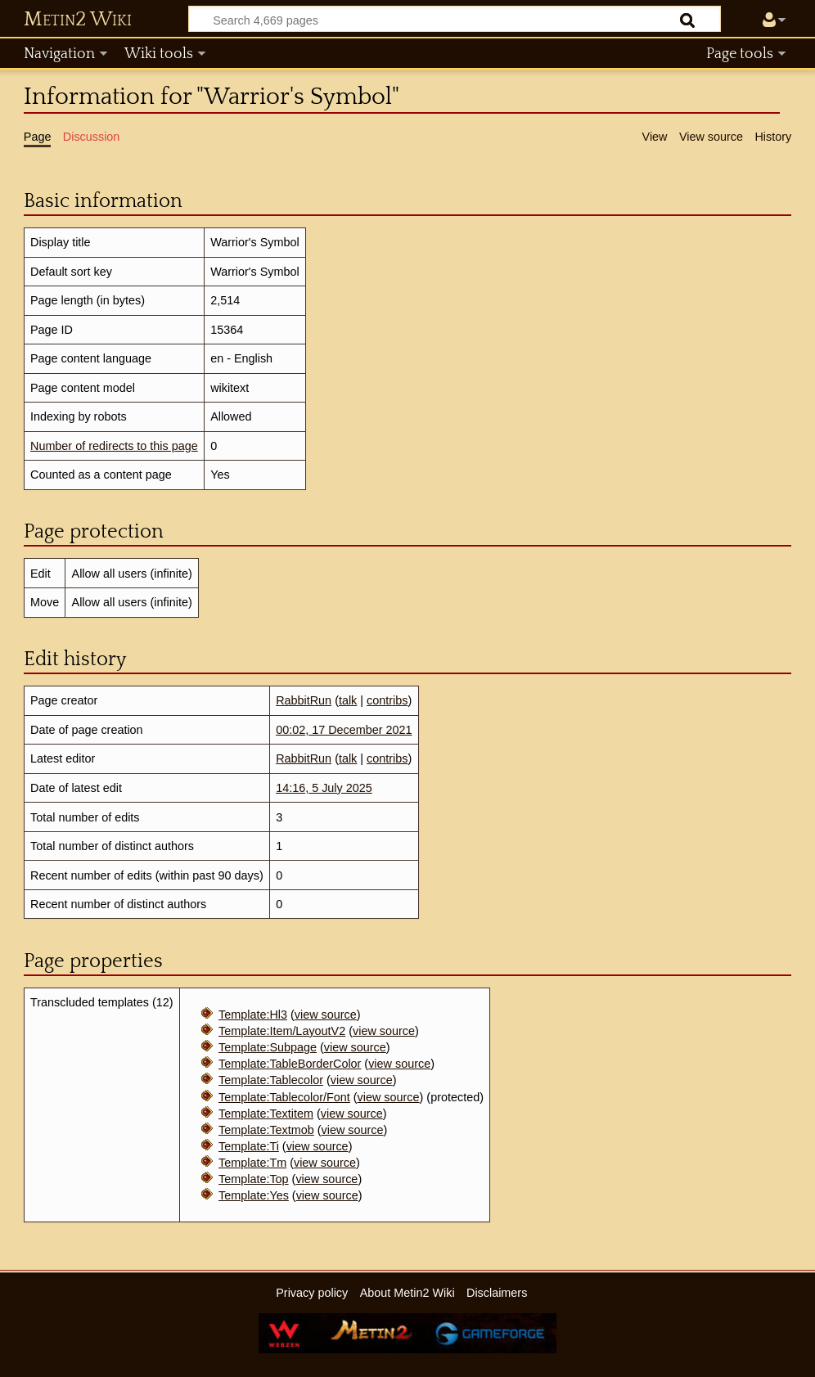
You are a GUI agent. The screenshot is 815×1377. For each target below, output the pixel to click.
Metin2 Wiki (78, 19)
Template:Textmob (266, 1129)
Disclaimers (496, 1292)
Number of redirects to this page (114, 445)
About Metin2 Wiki (407, 1292)
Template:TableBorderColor (289, 1063)
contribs (387, 700)
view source (326, 1014)
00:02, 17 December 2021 (344, 729)
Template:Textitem (265, 1113)
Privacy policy (312, 1292)
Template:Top (253, 1179)
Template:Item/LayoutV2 (281, 1030)
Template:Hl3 (252, 1014)
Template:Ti (248, 1146)
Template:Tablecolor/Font (284, 1097)
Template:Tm (252, 1162)
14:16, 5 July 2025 (324, 787)
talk (348, 700)
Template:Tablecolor (270, 1080)
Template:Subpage (267, 1047)
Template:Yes (253, 1195)
